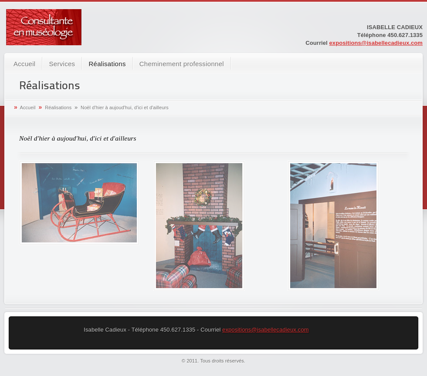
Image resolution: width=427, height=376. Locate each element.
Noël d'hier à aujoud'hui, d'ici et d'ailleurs (125, 107)
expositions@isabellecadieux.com (376, 43)
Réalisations (106, 63)
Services (62, 63)
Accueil (24, 63)
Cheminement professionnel (181, 63)
